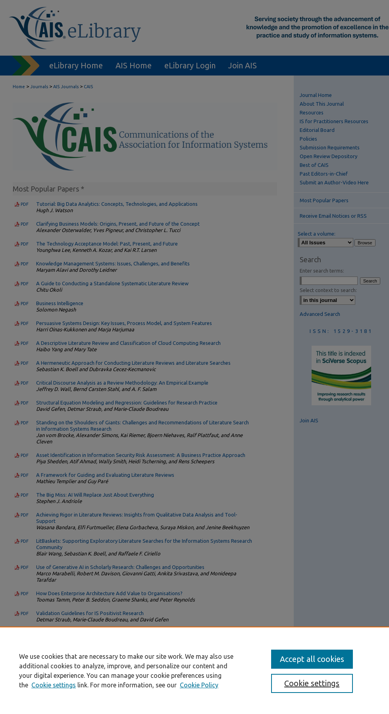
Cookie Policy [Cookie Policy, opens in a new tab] (199, 685)
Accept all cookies (312, 659)
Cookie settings (53, 685)
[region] (194, 670)
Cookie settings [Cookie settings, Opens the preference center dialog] (311, 683)
